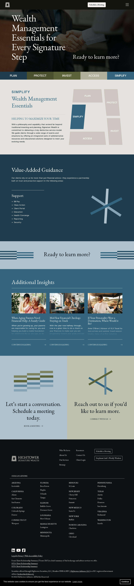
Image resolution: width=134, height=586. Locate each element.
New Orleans (45, 518)
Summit (72, 502)
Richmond (101, 515)
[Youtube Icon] (18, 551)
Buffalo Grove (45, 506)
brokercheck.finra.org (26, 574)
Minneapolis (45, 536)
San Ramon (16, 502)
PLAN (13, 76)
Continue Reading (29, 344)
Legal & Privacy (18, 556)
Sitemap (62, 464)
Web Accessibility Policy (34, 556)
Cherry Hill (73, 494)
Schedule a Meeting (96, 4)
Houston (100, 502)
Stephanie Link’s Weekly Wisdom (108, 458)
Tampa (42, 497)
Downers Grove (46, 510)
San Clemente (17, 498)
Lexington (44, 527)
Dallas (99, 498)
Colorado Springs (18, 511)
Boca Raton (44, 486)
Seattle (100, 523)
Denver (14, 515)
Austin (99, 494)
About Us (63, 455)
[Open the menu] (127, 4)
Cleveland (72, 537)
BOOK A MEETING (33, 426)
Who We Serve (64, 450)
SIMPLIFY (120, 76)
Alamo (14, 494)
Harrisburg (101, 486)
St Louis (72, 486)
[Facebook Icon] (23, 551)
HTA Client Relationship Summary (25, 563)
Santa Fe (72, 511)
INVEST (67, 76)
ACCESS (93, 76)
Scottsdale (15, 486)
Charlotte (72, 528)
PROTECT (40, 76)
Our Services (64, 460)
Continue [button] (125, 582)
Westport (15, 523)
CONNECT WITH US (100, 419)
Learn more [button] (77, 582)
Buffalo (71, 519)
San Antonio (102, 506)
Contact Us (80, 455)
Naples (43, 490)
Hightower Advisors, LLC (80, 571)
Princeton (72, 498)
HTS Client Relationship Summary (25, 566)
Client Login (80, 460)
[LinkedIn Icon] (13, 551)
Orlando (43, 494)
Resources (80, 450)
